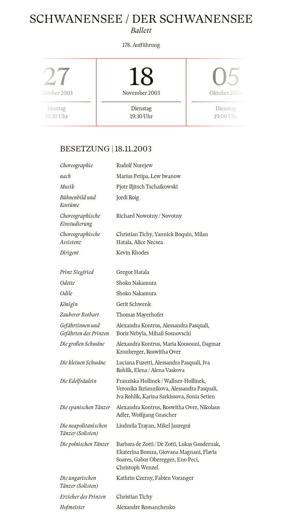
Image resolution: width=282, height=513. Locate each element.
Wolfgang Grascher (154, 415)
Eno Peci (187, 460)
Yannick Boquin (173, 234)
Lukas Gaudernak (198, 444)
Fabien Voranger (174, 478)
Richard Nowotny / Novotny (149, 216)
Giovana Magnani (179, 452)
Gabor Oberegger (154, 460)
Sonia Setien (200, 396)
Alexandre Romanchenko (145, 507)
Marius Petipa (132, 176)
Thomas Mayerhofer (140, 315)
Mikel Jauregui (173, 426)
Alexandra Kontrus (138, 325)
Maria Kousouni (180, 344)
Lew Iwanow (166, 176)
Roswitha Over (163, 352)
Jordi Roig (127, 197)
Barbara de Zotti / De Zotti (146, 444)
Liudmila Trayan (135, 426)
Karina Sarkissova (163, 396)
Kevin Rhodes (132, 253)
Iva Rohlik (128, 396)
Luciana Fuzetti (134, 363)
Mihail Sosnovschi (169, 333)
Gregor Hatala (132, 272)
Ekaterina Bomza (136, 452)
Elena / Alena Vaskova (159, 370)
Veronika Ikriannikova (142, 389)
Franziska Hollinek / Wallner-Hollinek (160, 381)
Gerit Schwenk (133, 304)
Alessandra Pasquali (185, 325)
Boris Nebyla (131, 333)
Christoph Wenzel (137, 467)
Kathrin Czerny (134, 478)
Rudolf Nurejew (134, 165)
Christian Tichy (134, 234)
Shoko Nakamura (136, 283)
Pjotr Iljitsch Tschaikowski (147, 187)
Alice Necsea (148, 242)
